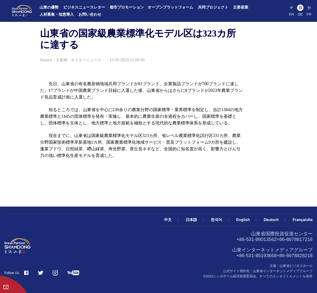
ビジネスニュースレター (84, 7)
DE (300, 14)
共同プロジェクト (213, 7)
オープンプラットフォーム (170, 7)
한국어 (216, 220)
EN (291, 14)
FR (309, 14)
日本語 (191, 220)
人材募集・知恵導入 (57, 14)
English (243, 220)
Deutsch (271, 220)
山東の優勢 (49, 7)
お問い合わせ (89, 14)
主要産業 (240, 7)
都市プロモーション (127, 7)
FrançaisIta (302, 220)
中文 (168, 220)
